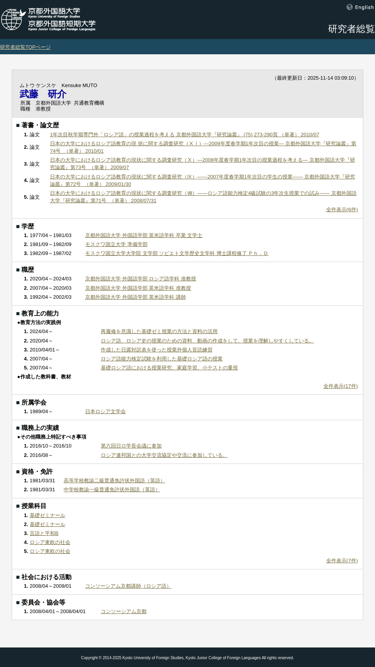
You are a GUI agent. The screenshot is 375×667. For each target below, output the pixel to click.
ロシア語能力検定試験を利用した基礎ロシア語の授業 (162, 359)
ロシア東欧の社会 (50, 542)
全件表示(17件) (340, 386)
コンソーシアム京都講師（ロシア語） (128, 586)
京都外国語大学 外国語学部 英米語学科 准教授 (138, 288)
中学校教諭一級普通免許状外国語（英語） (112, 489)
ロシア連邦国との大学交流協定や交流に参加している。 (164, 455)
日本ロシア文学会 (105, 411)
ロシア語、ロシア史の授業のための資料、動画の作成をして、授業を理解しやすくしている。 (207, 341)
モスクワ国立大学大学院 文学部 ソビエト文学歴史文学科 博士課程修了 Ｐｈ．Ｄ (176, 253)
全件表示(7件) (342, 561)
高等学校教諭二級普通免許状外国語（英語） (114, 480)
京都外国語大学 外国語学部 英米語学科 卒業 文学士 (143, 235)
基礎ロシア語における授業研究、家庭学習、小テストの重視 (169, 368)
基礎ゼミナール (47, 515)
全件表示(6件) (342, 209)
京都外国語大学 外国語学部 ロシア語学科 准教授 (140, 279)
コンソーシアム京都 (123, 611)
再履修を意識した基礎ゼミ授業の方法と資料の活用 (159, 331)
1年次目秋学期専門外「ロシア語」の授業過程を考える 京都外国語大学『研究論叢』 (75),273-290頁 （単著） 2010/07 (184, 134)
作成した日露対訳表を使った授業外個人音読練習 (156, 350)
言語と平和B (44, 533)
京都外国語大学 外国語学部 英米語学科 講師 (135, 297)
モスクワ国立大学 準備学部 (116, 244)
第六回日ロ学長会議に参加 (131, 446)
